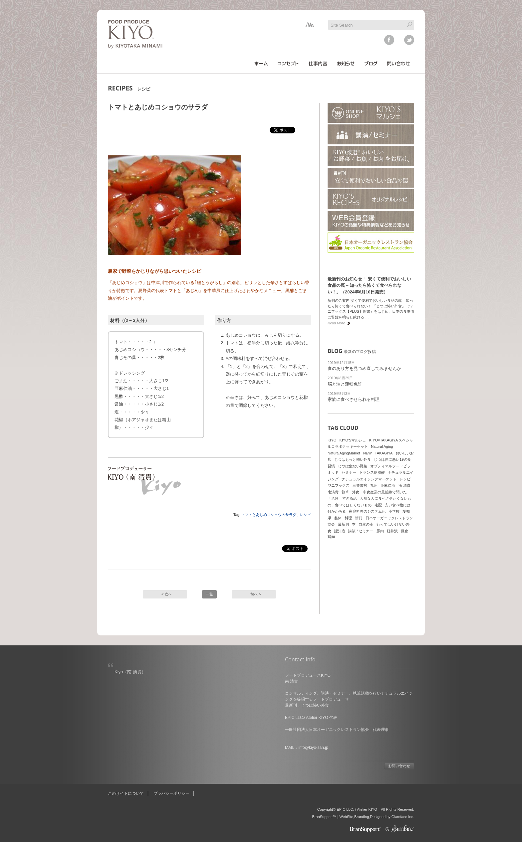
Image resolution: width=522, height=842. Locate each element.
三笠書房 (360, 485)
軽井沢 (392, 531)
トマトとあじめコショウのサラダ (268, 515)
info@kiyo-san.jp (313, 747)
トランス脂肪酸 (372, 472)
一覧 (209, 594)
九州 (374, 485)
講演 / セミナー (360, 531)
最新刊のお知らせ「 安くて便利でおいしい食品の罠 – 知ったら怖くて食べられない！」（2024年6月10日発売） (369, 285)
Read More (336, 323)
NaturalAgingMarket (344, 453)
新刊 (358, 518)
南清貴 (333, 492)
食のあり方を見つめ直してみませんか (364, 368)
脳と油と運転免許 (345, 384)
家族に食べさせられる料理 (354, 399)
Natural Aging (382, 446)
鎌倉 (404, 531)
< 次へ (167, 594)
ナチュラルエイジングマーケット (369, 479)
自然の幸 (366, 524)
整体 (338, 518)
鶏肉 (331, 537)
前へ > (256, 594)
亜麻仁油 (388, 485)
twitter (409, 40)
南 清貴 (404, 485)
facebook (389, 40)
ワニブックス (339, 485)
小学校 (394, 511)
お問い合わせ (399, 766)
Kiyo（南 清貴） (130, 671)
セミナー (349, 472)
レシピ (305, 515)
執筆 (345, 492)
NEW (367, 453)
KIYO (332, 440)
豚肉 (380, 531)
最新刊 (343, 524)
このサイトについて (126, 793)
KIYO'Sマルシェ (353, 440)
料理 (348, 518)
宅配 (378, 505)
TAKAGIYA (384, 453)
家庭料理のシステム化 (367, 511)
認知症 (339, 531)
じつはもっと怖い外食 (352, 459)
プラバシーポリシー (171, 793)
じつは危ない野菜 (352, 466)
